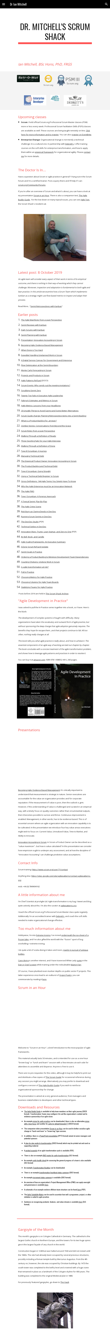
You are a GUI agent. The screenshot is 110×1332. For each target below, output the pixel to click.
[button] (3, 4)
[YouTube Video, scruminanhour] (55, 1017)
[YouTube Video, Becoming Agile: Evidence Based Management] (55, 760)
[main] (55, 32)
